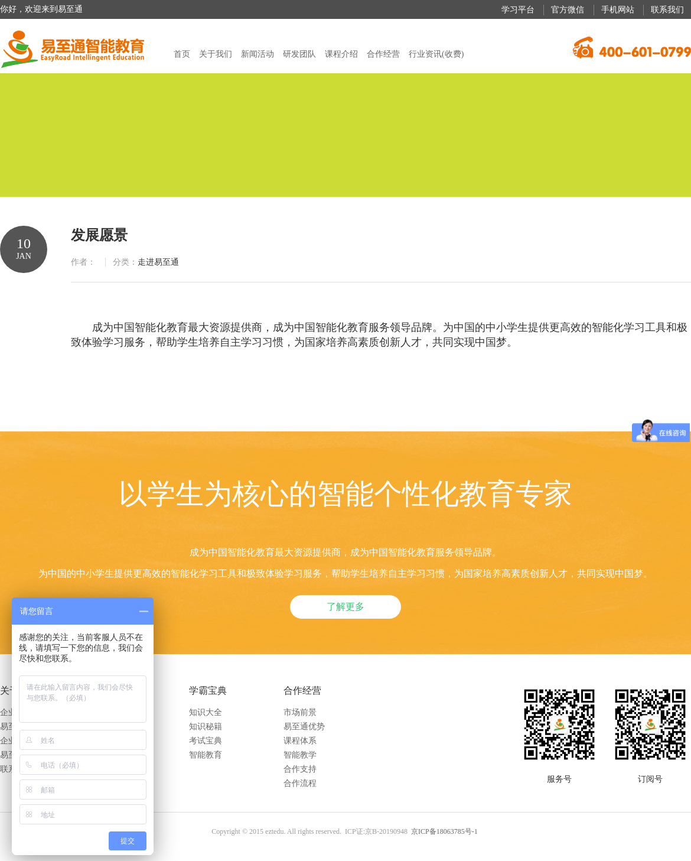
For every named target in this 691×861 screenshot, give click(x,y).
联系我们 (667, 9)
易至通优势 (304, 726)
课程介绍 (341, 54)
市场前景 (300, 712)
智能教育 (205, 754)
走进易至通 (158, 262)
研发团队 (299, 54)
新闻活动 (257, 54)
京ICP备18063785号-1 (444, 831)
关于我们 (215, 54)
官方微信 (567, 9)
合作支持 (300, 769)
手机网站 (617, 9)
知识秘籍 (205, 726)
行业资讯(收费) (436, 54)
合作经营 (383, 54)
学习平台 (517, 9)
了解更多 (345, 607)
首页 (182, 54)
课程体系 (300, 740)
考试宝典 (205, 740)
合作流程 (300, 783)
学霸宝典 (208, 690)
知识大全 (205, 712)
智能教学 (300, 754)
